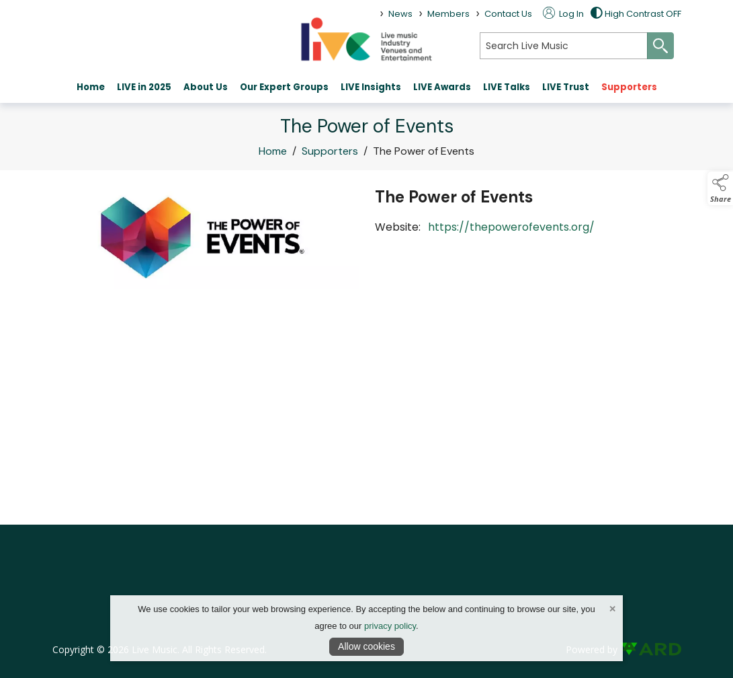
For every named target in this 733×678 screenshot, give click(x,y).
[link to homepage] (367, 38)
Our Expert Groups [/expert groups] (284, 87)
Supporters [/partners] (629, 87)
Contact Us (508, 13)
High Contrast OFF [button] (636, 13)
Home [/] (91, 87)
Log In (563, 13)
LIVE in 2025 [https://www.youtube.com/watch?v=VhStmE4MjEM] (144, 87)
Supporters (330, 152)
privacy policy (390, 626)
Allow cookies (366, 646)
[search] (564, 45)
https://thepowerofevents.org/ (514, 227)
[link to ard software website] (650, 649)
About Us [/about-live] (205, 87)
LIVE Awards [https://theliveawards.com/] (442, 87)
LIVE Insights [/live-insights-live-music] (371, 87)
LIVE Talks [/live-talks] (506, 87)
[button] (720, 188)
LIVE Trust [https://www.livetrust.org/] (565, 87)
